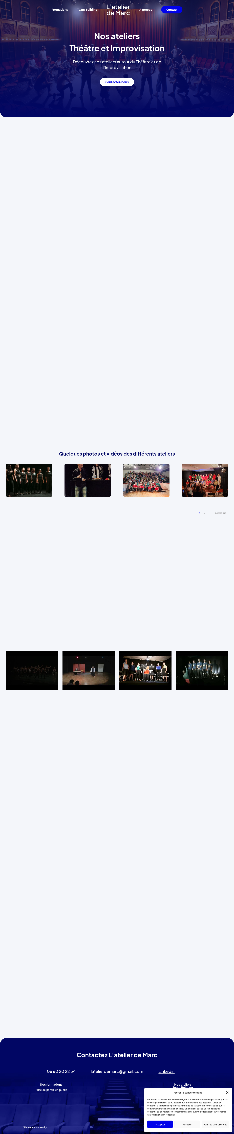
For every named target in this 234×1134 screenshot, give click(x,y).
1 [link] (199, 513)
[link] (118, 9)
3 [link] (209, 513)
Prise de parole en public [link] (51, 1090)
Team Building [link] (87, 10)
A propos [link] (145, 10)
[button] (227, 1092)
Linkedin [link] (166, 1071)
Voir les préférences (215, 1124)
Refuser (187, 1124)
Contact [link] (171, 10)
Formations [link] (60, 10)
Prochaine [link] (220, 513)
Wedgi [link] (43, 1127)
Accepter (160, 1124)
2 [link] (204, 513)
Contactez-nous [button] (117, 82)
